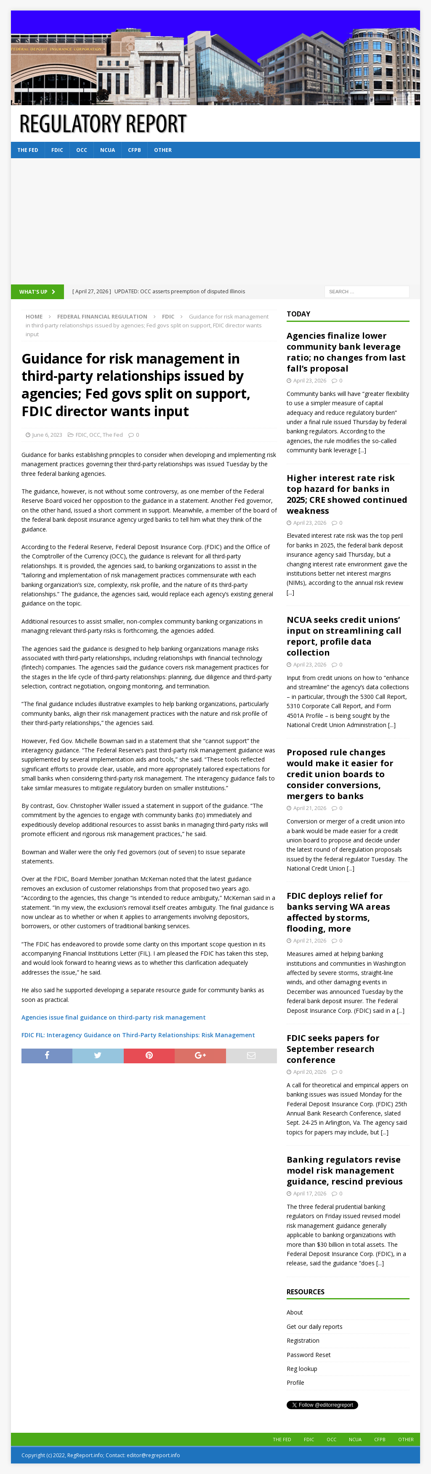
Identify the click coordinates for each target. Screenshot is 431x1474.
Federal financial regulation (102, 316)
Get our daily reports (315, 1327)
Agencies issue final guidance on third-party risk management (113, 1017)
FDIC (57, 150)
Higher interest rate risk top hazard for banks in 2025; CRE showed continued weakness (347, 494)
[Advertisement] (215, 221)
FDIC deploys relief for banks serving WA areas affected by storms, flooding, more (338, 912)
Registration (303, 1340)
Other (163, 150)
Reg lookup (302, 1369)
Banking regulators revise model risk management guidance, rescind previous (345, 1170)
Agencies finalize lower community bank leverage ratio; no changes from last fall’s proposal (346, 352)
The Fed (27, 150)
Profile (295, 1382)
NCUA (107, 150)
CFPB (134, 150)
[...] (362, 450)
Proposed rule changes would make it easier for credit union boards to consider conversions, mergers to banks (340, 774)
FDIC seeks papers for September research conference (333, 1048)
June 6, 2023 (47, 434)
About (295, 1312)
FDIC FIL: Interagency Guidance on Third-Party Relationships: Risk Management (138, 1035)
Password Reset (309, 1355)
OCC (81, 150)
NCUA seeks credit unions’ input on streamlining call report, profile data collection (344, 636)
